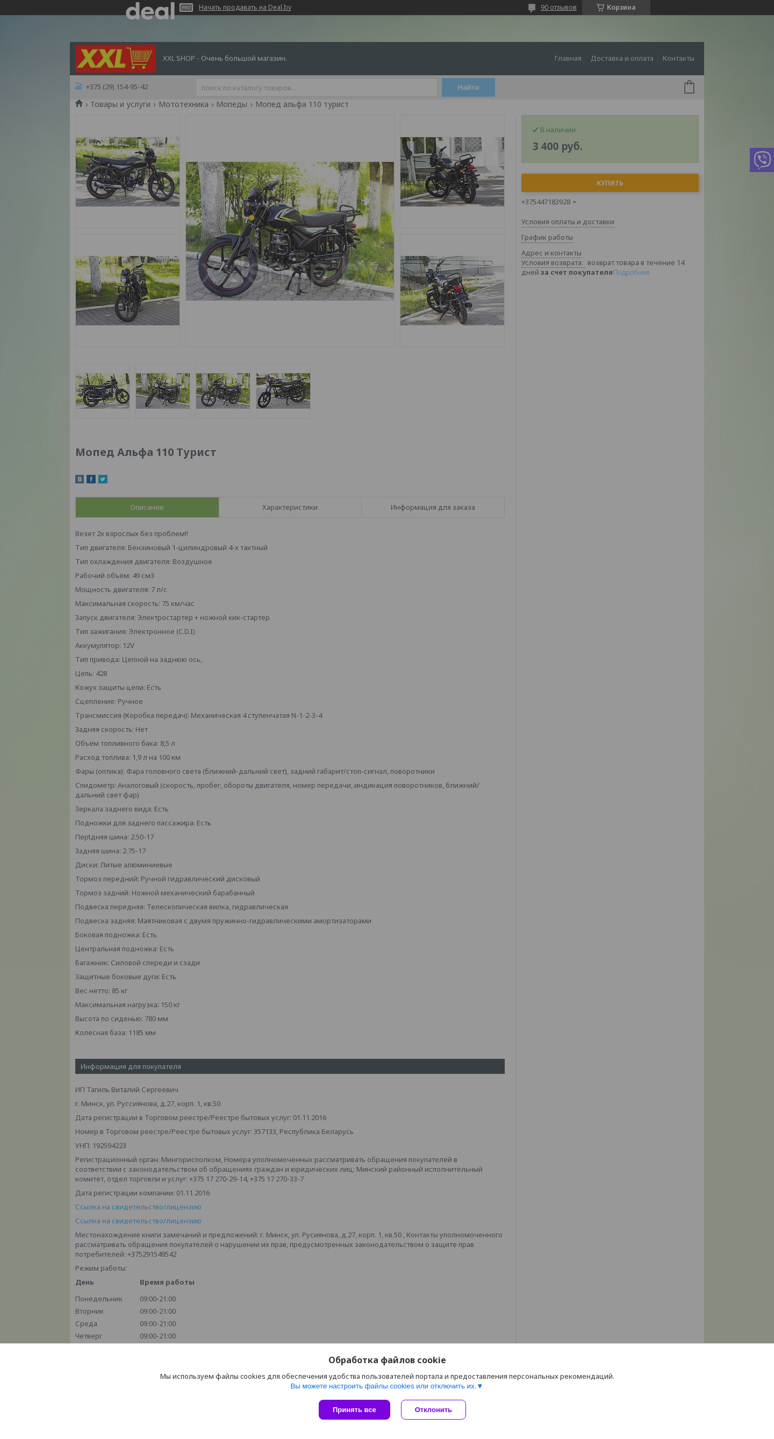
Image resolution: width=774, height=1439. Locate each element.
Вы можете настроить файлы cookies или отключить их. (383, 1386)
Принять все (354, 1410)
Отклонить (433, 1410)
